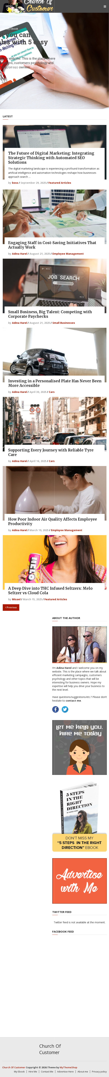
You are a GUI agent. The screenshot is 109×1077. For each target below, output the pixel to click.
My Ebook (12, 28)
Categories (12, 9)
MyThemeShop (68, 1067)
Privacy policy (99, 1071)
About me (12, 67)
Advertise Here (65, 1071)
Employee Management (68, 253)
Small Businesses (63, 323)
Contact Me (13, 48)
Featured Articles (59, 182)
